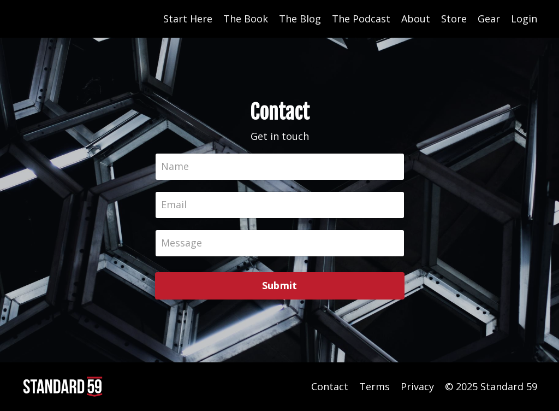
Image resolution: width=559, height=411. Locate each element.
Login (524, 18)
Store (454, 18)
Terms (374, 386)
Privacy (417, 386)
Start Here (187, 18)
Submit (280, 285)
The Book (245, 18)
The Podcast (361, 18)
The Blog (300, 18)
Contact (329, 386)
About (415, 18)
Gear (489, 18)
